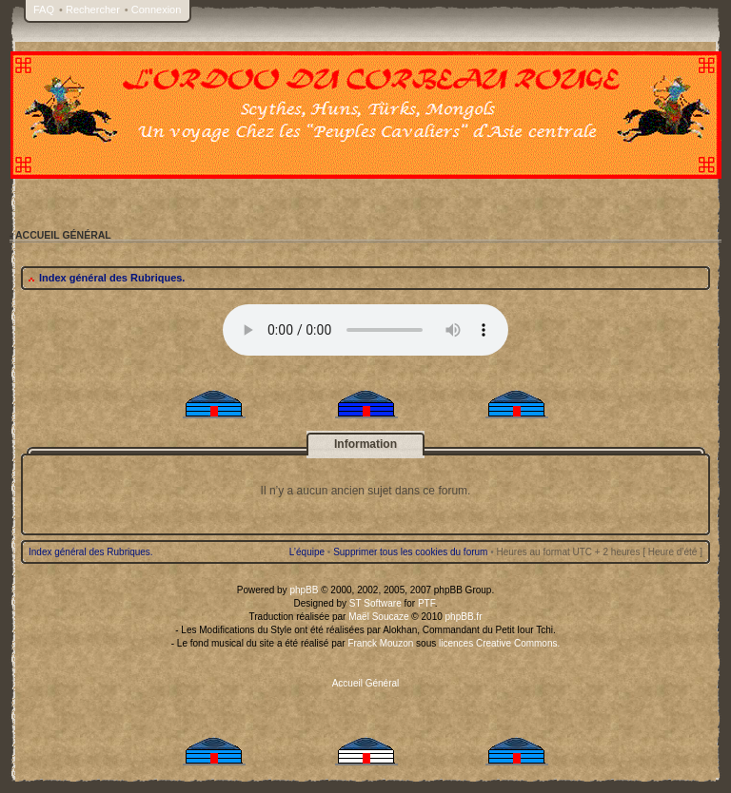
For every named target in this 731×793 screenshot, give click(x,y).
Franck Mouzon (380, 643)
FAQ (43, 9)
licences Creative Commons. (499, 643)
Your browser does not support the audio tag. (365, 330)
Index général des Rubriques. (112, 277)
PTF (426, 603)
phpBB (303, 590)
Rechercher (93, 9)
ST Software (375, 603)
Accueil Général (366, 683)
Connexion (156, 9)
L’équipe (307, 552)
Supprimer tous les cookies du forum (410, 552)
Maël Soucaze (378, 616)
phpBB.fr (464, 616)
